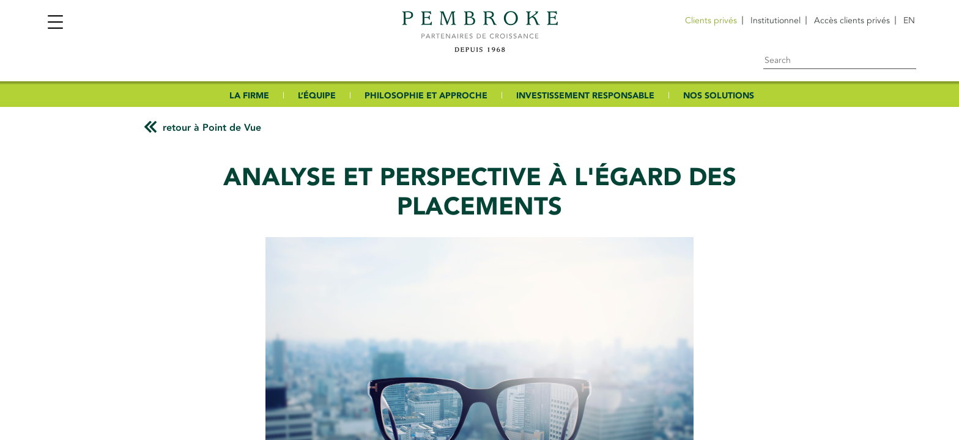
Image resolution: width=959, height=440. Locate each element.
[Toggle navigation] (55, 23)
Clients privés (711, 20)
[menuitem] (909, 20)
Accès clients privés (852, 20)
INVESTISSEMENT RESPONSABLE (585, 95)
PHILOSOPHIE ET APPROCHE (426, 95)
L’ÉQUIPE (317, 95)
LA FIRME (249, 95)
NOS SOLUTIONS (718, 95)
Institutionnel (775, 20)
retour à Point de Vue (212, 127)
